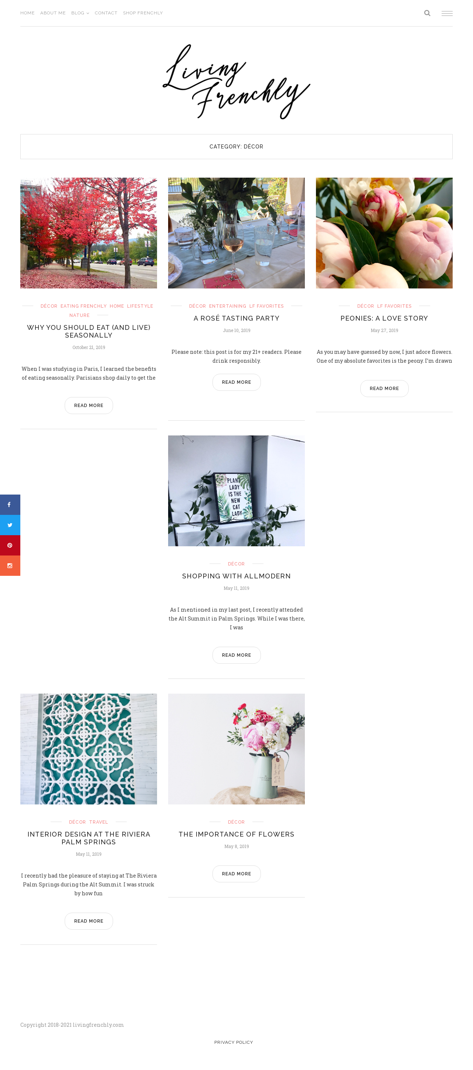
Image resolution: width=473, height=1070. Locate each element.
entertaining (227, 306)
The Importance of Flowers (236, 834)
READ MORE (88, 405)
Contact (106, 13)
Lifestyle (140, 306)
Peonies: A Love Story (384, 318)
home (117, 306)
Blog (78, 13)
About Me (53, 13)
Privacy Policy (233, 1042)
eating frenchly (84, 306)
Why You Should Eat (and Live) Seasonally (88, 331)
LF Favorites (266, 306)
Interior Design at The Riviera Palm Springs (88, 838)
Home (27, 13)
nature (79, 315)
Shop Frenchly (143, 13)
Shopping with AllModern (236, 576)
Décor (49, 306)
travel (98, 822)
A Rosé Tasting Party (237, 318)
